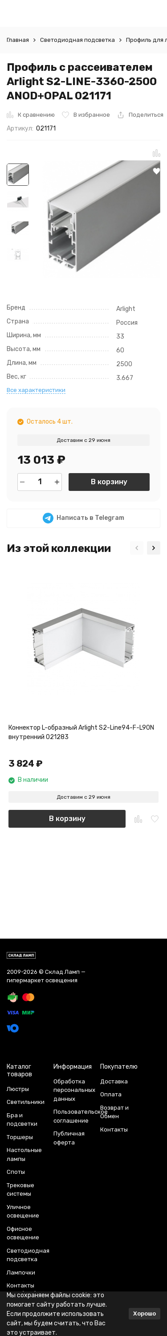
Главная (18, 40)
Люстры (18, 1089)
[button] (136, 548)
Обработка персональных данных (74, 1090)
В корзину (109, 482)
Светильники (26, 1102)
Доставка (114, 1081)
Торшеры (20, 1137)
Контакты (114, 1129)
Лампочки (21, 1272)
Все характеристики (36, 390)
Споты (16, 1171)
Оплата (111, 1094)
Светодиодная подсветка (77, 40)
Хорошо (144, 1313)
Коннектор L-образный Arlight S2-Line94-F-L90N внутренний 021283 (81, 732)
